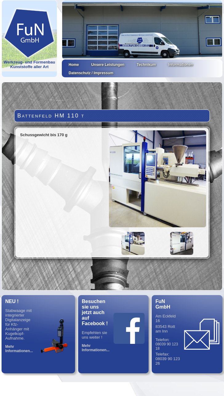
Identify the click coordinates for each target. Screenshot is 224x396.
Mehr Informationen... (19, 348)
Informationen (180, 65)
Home (74, 65)
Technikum (146, 65)
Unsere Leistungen (107, 65)
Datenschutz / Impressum (91, 73)
